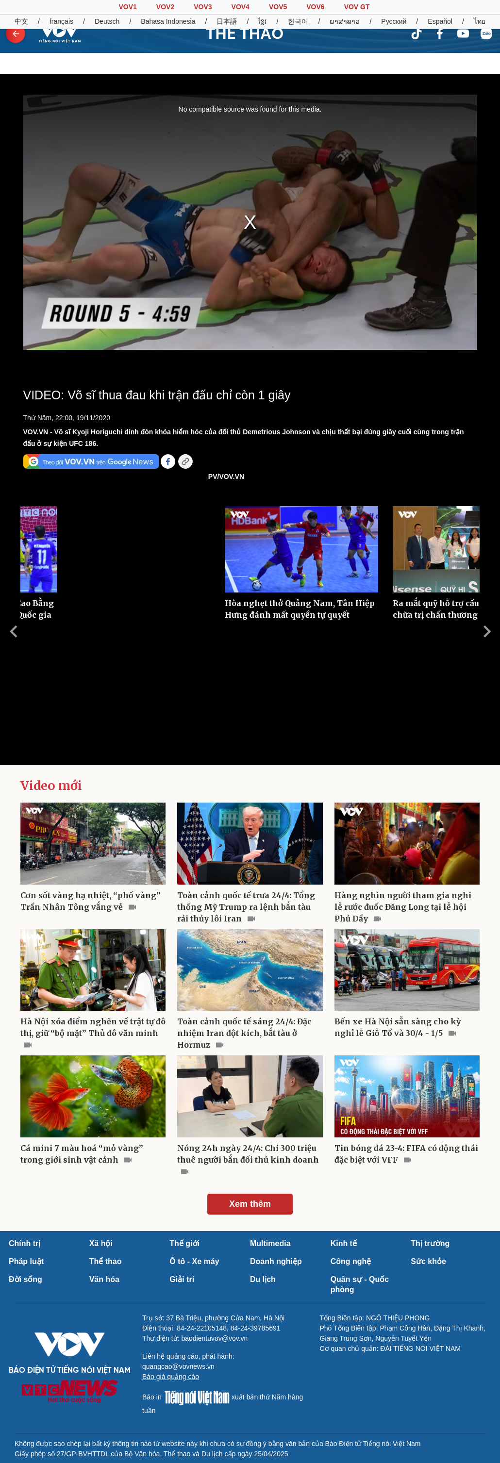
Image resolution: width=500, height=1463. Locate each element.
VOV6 (315, 7)
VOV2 (165, 7)
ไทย (479, 21)
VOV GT (357, 7)
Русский (393, 21)
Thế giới (184, 1243)
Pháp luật (26, 1261)
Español (440, 21)
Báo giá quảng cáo (170, 1377)
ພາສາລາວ (345, 21)
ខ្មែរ (262, 21)
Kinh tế (344, 1243)
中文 (21, 21)
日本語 (227, 21)
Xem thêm (250, 1204)
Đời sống (25, 1279)
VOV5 (278, 7)
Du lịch (263, 1279)
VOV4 (241, 7)
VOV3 (203, 7)
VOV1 (127, 7)
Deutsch (107, 21)
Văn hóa (104, 1279)
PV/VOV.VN (226, 476)
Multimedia (270, 1243)
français (61, 21)
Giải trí (181, 1279)
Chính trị (24, 1243)
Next (487, 631)
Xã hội (101, 1243)
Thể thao (105, 1261)
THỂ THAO (244, 33)
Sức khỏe (428, 1261)
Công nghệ (351, 1261)
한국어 (298, 21)
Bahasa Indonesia (168, 21)
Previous (13, 631)
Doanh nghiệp (276, 1261)
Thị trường (430, 1243)
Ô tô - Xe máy (194, 1261)
